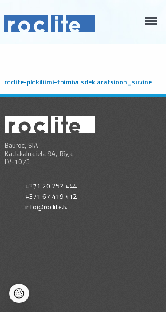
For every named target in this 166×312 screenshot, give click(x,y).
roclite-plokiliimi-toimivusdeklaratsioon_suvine (78, 82)
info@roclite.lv (46, 207)
